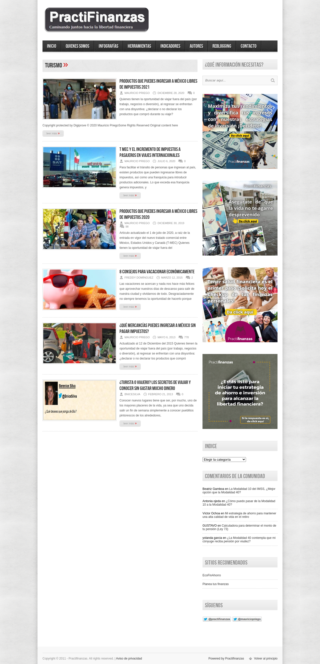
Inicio (51, 46)
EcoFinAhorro (211, 575)
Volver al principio (266, 658)
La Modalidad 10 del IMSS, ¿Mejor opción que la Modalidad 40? (239, 490)
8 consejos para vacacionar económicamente (157, 272)
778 (186, 337)
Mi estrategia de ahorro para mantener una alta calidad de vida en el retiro (239, 515)
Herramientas (139, 46)
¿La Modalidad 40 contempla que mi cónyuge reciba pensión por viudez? (239, 539)
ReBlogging (221, 46)
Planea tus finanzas (215, 584)
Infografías (108, 46)
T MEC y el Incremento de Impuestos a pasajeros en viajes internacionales (150, 152)
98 (127, 226)
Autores (196, 46)
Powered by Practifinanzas (226, 658)
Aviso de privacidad (129, 658)
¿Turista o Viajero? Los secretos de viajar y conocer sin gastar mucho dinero (155, 385)
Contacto (248, 46)
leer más (53, 133)
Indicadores (170, 46)
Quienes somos (77, 46)
